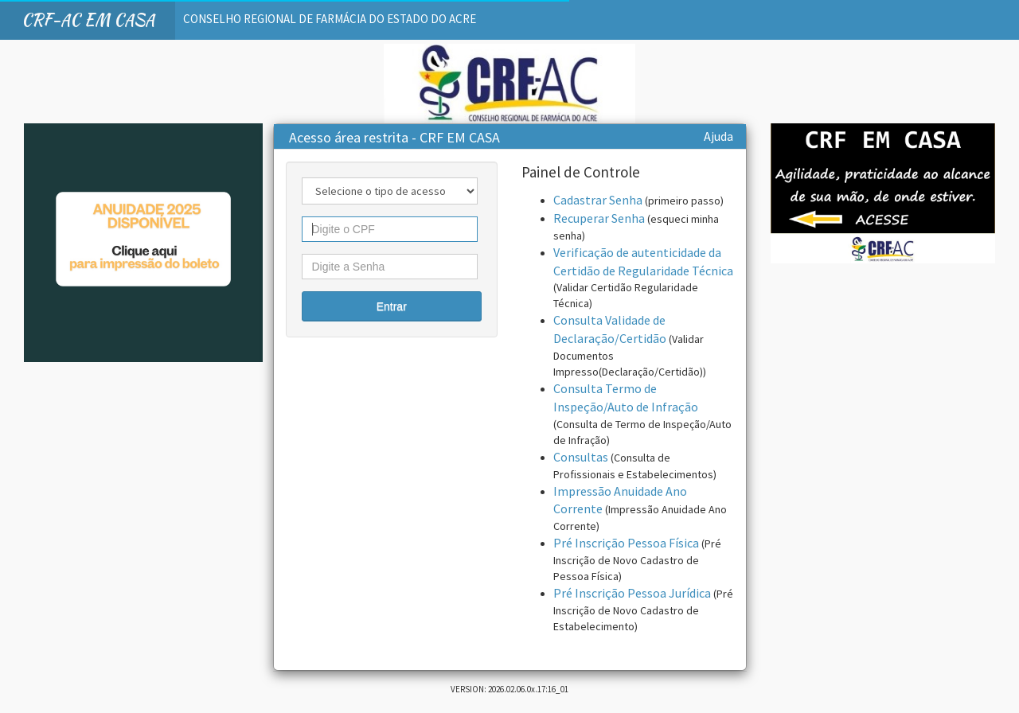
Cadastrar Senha (597, 200)
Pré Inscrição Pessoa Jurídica (632, 593)
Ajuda (718, 136)
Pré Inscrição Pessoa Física (626, 543)
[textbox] (390, 229)
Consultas (580, 457)
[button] (392, 306)
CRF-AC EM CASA (87, 19)
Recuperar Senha (599, 218)
